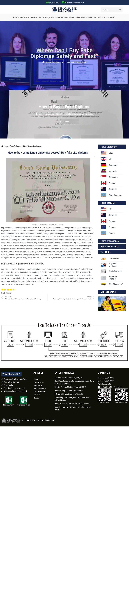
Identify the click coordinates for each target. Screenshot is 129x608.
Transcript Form (23, 405)
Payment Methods (108, 265)
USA (24, 147)
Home (4, 147)
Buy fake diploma (72, 228)
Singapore (109, 178)
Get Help (37, 395)
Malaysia (109, 172)
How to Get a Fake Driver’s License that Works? (72, 404)
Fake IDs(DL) (108, 203)
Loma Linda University (86, 234)
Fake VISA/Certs (110, 247)
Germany (109, 166)
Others (108, 234)
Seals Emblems (111, 272)
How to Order (110, 259)
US (106, 210)
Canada (108, 184)
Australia (109, 190)
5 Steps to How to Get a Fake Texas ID (69, 394)
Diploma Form (8, 405)
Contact (36, 398)
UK (106, 160)
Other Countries (111, 196)
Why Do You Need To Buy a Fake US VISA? (70, 387)
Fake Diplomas (15, 147)
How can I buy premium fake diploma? (69, 391)
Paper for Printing (109, 278)
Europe (108, 228)
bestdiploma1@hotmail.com (74, 3)
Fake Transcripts (110, 241)
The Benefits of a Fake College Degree (68, 378)
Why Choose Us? (112, 285)
